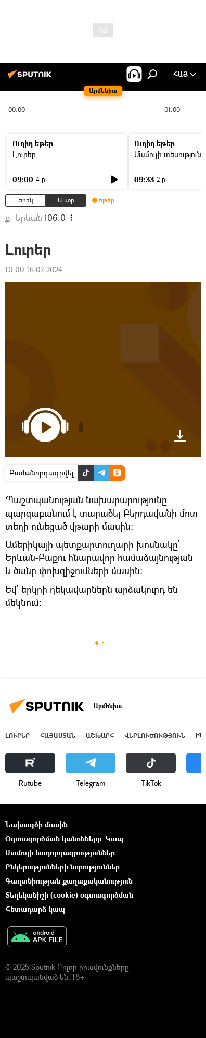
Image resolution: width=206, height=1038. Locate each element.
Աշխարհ (100, 735)
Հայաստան (57, 735)
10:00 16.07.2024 (33, 270)
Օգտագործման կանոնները (53, 838)
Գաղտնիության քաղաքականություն (69, 881)
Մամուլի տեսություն (167, 154)
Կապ (114, 838)
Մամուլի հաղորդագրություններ (60, 852)
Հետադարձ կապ (35, 909)
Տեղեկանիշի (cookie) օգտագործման (69, 895)
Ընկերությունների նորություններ (62, 867)
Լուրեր (24, 154)
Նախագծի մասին (36, 824)
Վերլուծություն (154, 735)
